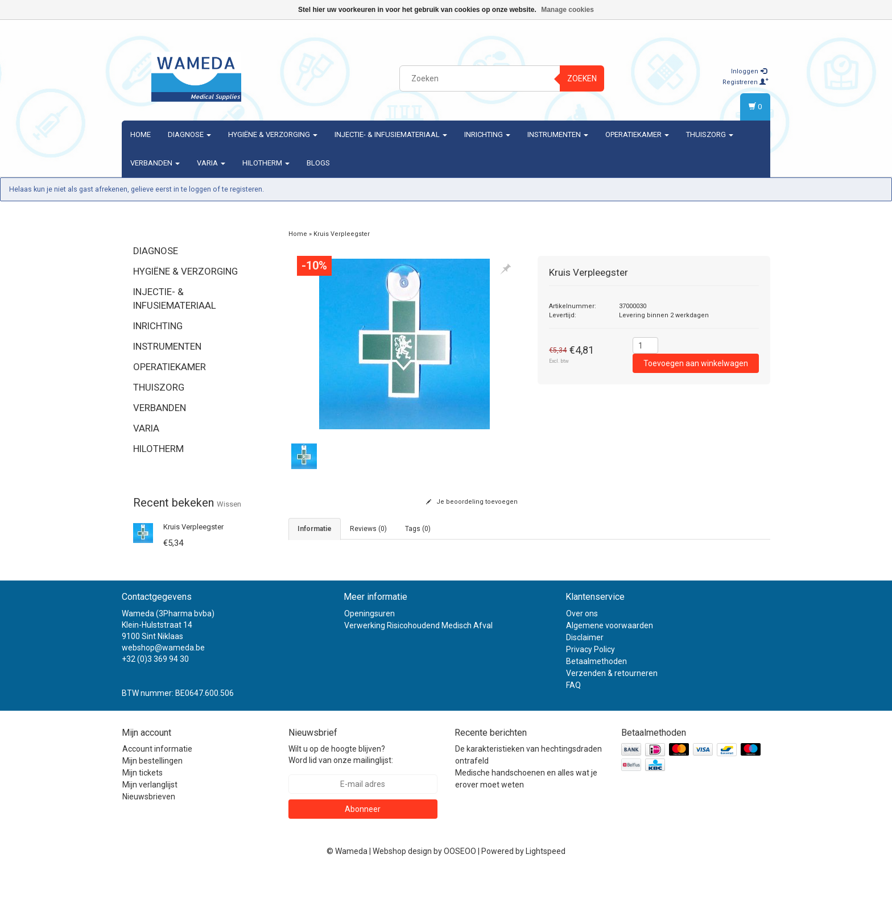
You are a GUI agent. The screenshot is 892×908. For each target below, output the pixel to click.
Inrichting (487, 134)
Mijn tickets (142, 807)
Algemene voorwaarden (609, 660)
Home (140, 134)
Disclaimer (585, 672)
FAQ (573, 720)
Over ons (582, 648)
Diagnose (189, 134)
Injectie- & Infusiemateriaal (390, 134)
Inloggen (749, 71)
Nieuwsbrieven (148, 831)
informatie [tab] (315, 529)
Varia (211, 163)
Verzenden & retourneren (612, 708)
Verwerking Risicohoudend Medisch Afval (418, 660)
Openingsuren (369, 648)
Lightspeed (545, 886)
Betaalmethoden (596, 696)
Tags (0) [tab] (418, 529)
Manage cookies (567, 10)
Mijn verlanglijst (149, 819)
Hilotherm (266, 163)
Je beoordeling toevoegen (472, 501)
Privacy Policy (590, 684)
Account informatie (157, 784)
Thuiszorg (709, 134)
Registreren (745, 82)
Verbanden (155, 163)
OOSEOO (460, 886)
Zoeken (582, 78)
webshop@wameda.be (163, 682)
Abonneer (363, 844)
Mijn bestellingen (152, 796)
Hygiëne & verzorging (272, 134)
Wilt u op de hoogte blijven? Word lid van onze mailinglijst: (340, 790)
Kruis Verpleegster (193, 527)
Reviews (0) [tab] (368, 529)
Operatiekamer (637, 134)
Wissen (229, 504)
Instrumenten (557, 134)
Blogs (318, 163)
